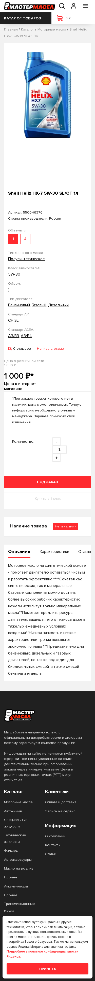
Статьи (50, 854)
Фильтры (11, 850)
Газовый (39, 305)
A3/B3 (13, 335)
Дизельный (58, 305)
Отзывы (85, 551)
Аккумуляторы (16, 886)
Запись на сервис (60, 811)
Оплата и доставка (61, 802)
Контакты (52, 845)
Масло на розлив (18, 868)
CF (10, 320)
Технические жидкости (15, 838)
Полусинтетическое (26, 258)
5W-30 (14, 274)
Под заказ (47, 482)
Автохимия (13, 811)
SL (16, 320)
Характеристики (54, 551)
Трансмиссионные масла (19, 907)
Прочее (10, 877)
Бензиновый (19, 305)
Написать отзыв (50, 348)
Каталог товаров (25, 18)
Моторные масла (18, 802)
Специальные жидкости (16, 823)
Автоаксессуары (18, 859)
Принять (47, 969)
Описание (19, 551)
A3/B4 (26, 335)
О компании (55, 836)
